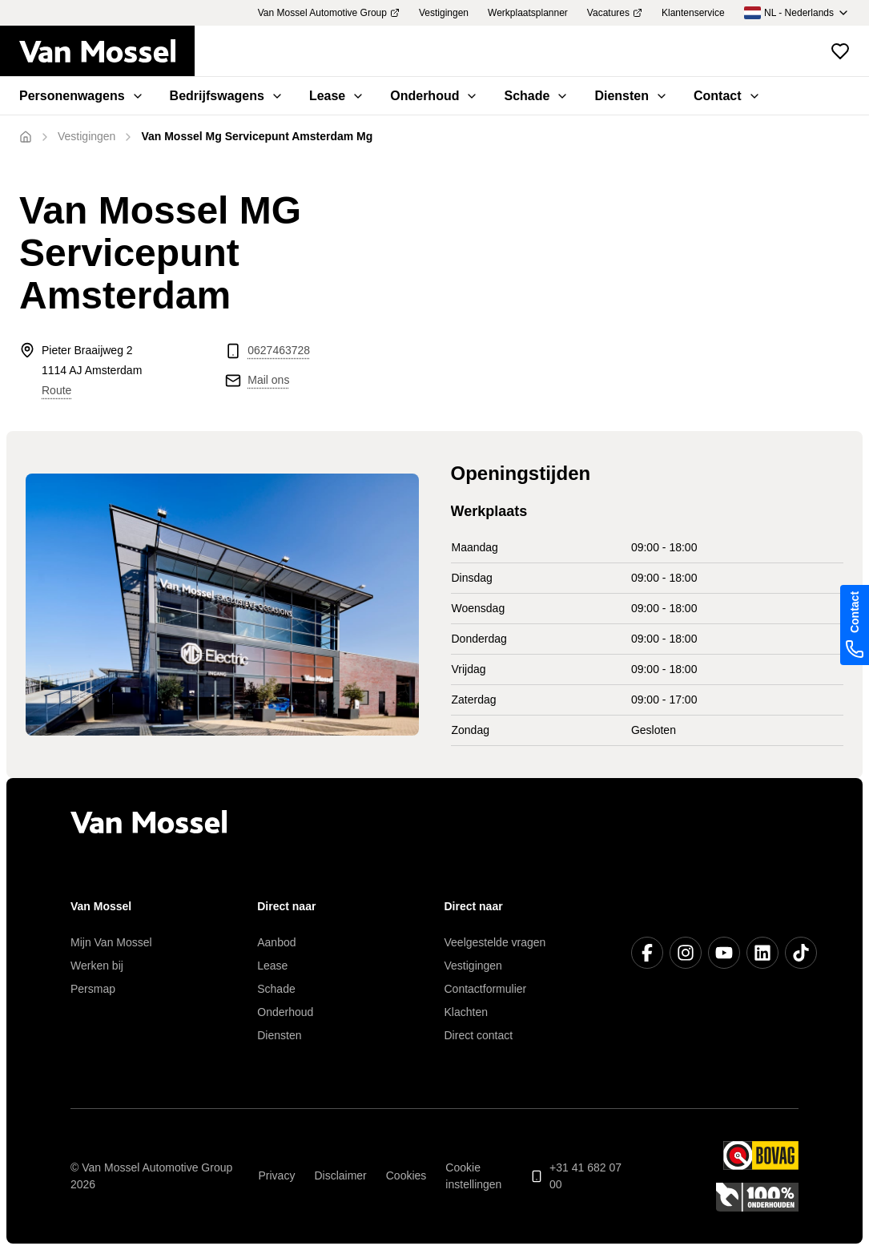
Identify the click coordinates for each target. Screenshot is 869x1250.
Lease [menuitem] (336, 96)
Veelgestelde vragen (495, 942)
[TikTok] (801, 953)
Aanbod (276, 942)
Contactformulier (486, 988)
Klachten (466, 1012)
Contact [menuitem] (727, 96)
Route (56, 390)
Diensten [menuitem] (631, 96)
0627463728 (278, 350)
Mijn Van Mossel (111, 942)
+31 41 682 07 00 (576, 1176)
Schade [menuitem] (536, 96)
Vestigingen (473, 965)
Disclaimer (340, 1175)
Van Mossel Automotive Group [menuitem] (329, 12)
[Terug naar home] (107, 51)
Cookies (406, 1175)
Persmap (92, 988)
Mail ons (268, 379)
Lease (272, 965)
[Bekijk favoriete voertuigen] (840, 51)
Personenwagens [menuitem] (81, 96)
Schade (276, 988)
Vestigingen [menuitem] (444, 12)
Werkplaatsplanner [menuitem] (528, 12)
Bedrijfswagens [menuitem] (227, 96)
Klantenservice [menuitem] (693, 12)
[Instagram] (686, 953)
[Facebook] (647, 953)
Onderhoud (285, 1012)
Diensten (279, 1035)
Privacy (277, 1175)
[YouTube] (724, 953)
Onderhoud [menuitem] (434, 96)
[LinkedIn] (762, 953)
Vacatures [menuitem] (614, 12)
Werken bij (96, 965)
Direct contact (479, 1035)
